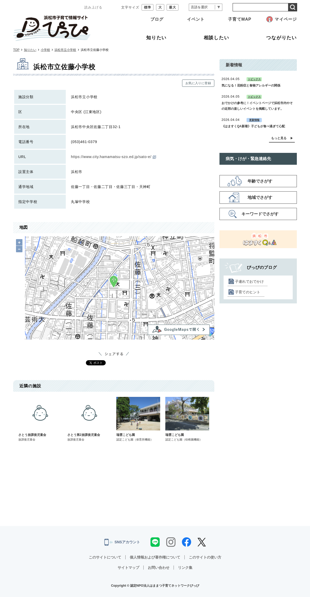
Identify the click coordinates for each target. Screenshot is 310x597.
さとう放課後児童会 (40, 419)
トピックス (254, 79)
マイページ (286, 19)
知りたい (30, 50)
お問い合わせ (158, 567)
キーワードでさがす (260, 214)
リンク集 (185, 567)
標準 (147, 7)
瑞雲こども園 (138, 419)
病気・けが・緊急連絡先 (248, 158)
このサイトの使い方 (205, 557)
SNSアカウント (122, 542)
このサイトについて (105, 557)
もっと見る (279, 138)
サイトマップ (128, 567)
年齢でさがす (260, 181)
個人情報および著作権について (155, 557)
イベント (196, 19)
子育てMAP (239, 19)
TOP (16, 50)
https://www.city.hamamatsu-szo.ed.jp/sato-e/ (113, 157)
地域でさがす (260, 197)
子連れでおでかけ (249, 281)
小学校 (45, 50)
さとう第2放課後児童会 (89, 419)
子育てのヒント (247, 292)
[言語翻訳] (205, 7)
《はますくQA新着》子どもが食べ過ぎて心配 (253, 126)
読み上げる (93, 7)
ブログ (157, 19)
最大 (172, 7)
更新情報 (254, 120)
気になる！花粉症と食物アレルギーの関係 (251, 85)
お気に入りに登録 (198, 83)
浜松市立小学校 (65, 50)
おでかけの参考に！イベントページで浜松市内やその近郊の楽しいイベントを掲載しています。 (257, 106)
